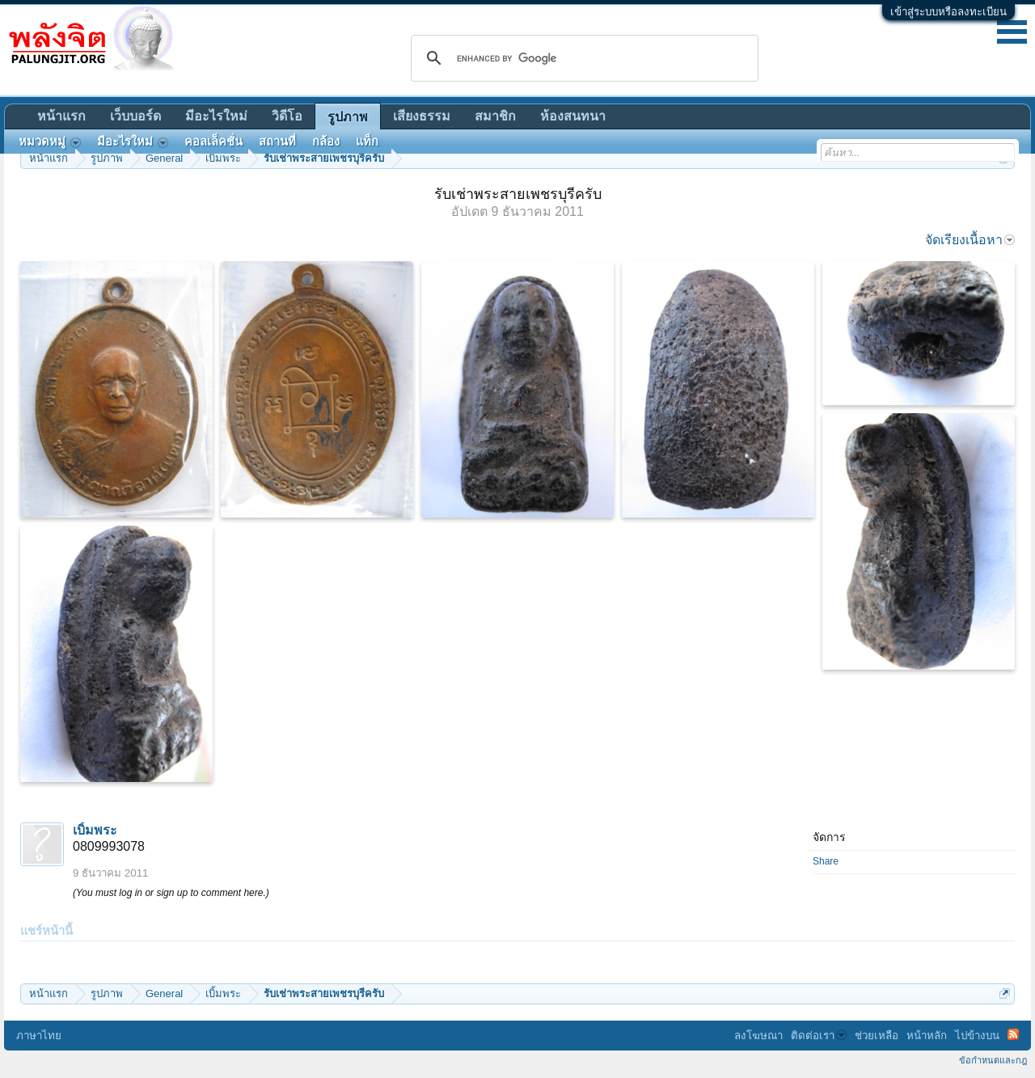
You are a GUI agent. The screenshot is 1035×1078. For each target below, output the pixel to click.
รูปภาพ (347, 117)
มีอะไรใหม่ (216, 116)
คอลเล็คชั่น (213, 141)
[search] (582, 58)
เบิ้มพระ (95, 830)
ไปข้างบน (977, 1035)
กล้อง (326, 141)
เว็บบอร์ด (135, 116)
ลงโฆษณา (758, 1035)
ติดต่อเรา (819, 1035)
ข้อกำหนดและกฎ (993, 1060)
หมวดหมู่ (50, 141)
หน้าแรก (61, 116)
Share (826, 861)
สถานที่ (277, 141)
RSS (1013, 1034)
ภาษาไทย (38, 1035)
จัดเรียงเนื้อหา (970, 240)
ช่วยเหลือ (876, 1035)
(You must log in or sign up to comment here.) (171, 892)
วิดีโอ (287, 116)
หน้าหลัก (926, 1035)
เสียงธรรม (421, 116)
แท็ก (367, 141)
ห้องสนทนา (573, 116)
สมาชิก (495, 116)
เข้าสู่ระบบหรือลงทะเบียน (948, 12)
